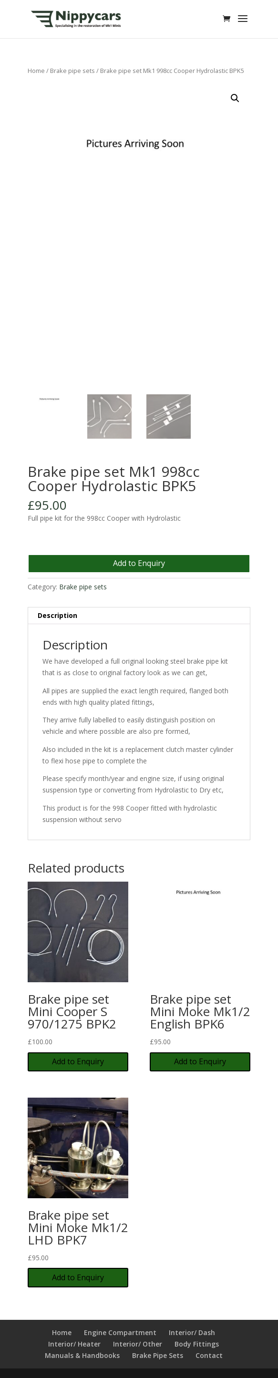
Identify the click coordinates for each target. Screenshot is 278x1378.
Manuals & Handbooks (82, 1355)
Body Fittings (197, 1343)
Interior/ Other (137, 1343)
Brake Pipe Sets (157, 1355)
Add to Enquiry (139, 563)
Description (57, 615)
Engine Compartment (120, 1332)
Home (36, 70)
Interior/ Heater (74, 1343)
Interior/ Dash (192, 1332)
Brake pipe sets (72, 70)
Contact (209, 1355)
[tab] (138, 615)
